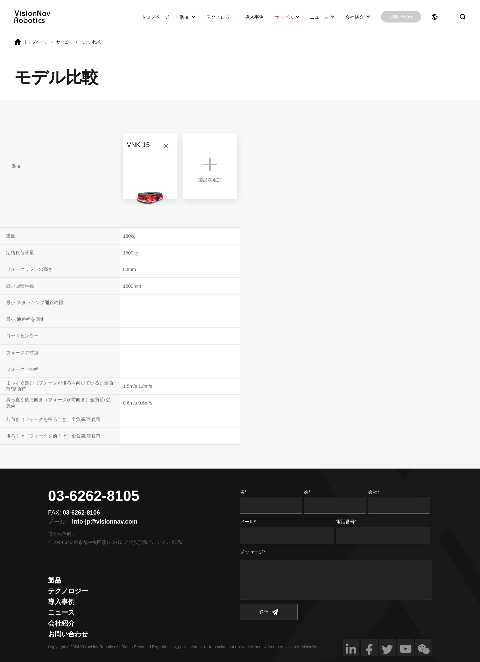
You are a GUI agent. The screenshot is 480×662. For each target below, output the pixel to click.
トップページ (155, 16)
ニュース (319, 16)
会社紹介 (354, 16)
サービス (284, 16)
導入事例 (254, 16)
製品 (184, 16)
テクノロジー (220, 16)
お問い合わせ (401, 16)
